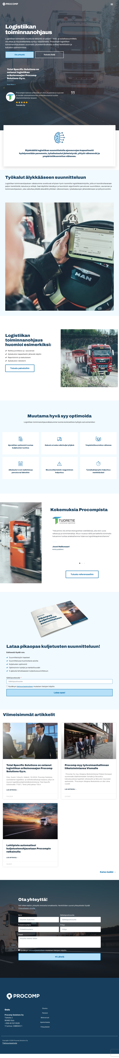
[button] (112, 4)
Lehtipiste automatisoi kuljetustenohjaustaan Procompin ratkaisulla (28, 852)
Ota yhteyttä (19, 55)
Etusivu (45, 1012)
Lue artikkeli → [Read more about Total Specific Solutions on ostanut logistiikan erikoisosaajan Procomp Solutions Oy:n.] (12, 794)
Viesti (20, 939)
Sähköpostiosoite (13, 682)
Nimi (20, 919)
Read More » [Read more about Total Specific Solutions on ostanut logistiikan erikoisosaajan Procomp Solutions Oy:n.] (11, 84)
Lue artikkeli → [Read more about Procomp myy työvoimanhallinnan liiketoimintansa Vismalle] (71, 793)
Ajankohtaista (45, 1026)
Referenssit (45, 1022)
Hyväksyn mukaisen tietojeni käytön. (31, 690)
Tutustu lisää (49, 55)
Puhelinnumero (24, 929)
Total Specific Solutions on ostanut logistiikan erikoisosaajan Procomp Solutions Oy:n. (29, 772)
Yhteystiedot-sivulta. (26, 912)
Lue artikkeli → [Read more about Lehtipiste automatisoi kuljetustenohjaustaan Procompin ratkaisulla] (12, 862)
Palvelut (45, 1017)
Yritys (62, 929)
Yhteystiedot (45, 1031)
